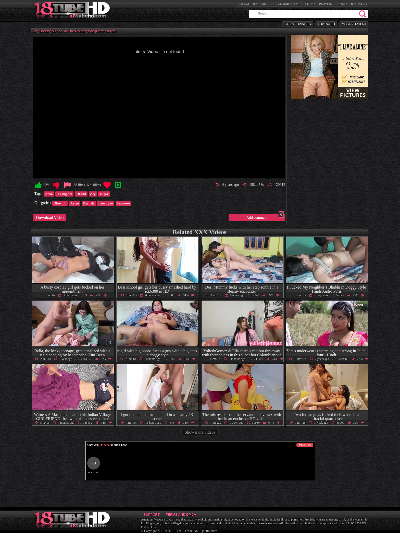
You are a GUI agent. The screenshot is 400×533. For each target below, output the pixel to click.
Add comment (265, 216)
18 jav (104, 194)
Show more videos (200, 432)
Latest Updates (297, 24)
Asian (74, 203)
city (93, 194)
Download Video (50, 217)
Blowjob (60, 203)
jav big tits (64, 194)
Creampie (105, 203)
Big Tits (89, 203)
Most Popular (354, 24)
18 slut (81, 194)
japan (49, 194)
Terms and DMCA (181, 514)
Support (152, 514)
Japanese (123, 203)
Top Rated (326, 24)
